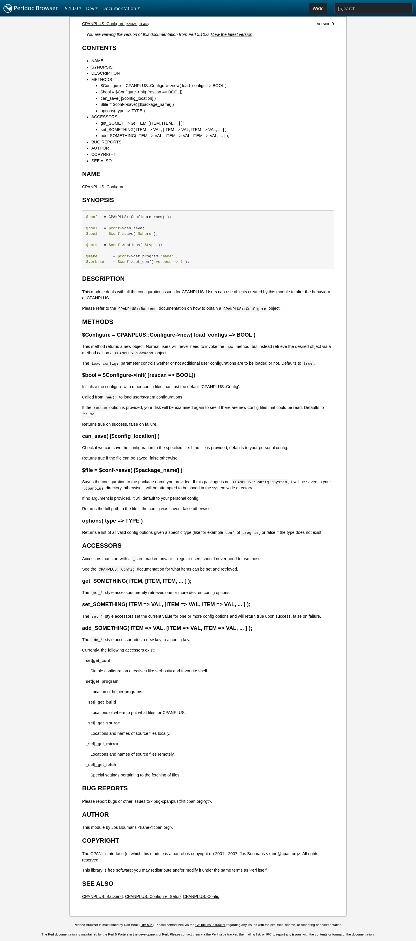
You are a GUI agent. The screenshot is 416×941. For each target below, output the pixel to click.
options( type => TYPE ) (123, 110)
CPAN (143, 24)
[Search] (373, 8)
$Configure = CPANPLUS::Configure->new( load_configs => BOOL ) (163, 85)
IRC (269, 934)
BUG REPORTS (106, 142)
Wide (318, 8)
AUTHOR (100, 148)
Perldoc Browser (30, 8)
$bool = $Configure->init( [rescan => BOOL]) (141, 92)
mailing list (252, 934)
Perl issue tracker (224, 934)
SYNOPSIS (102, 67)
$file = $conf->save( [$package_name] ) (137, 104)
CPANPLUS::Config (201, 896)
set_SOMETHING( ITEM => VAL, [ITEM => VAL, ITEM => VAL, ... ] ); (164, 129)
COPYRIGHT (103, 154)
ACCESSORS (104, 117)
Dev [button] (90, 8)
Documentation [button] (119, 8)
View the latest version (231, 34)
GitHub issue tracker (210, 925)
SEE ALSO (101, 160)
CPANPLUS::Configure (103, 23)
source (132, 24)
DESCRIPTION (105, 73)
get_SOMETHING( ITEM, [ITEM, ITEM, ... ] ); (142, 123)
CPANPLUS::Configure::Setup (153, 896)
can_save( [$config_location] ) (128, 98)
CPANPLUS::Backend (102, 896)
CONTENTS (99, 47)
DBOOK (147, 925)
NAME (97, 60)
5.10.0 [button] (71, 8)
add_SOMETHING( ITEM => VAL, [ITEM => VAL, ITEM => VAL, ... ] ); (165, 135)
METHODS (101, 79)
